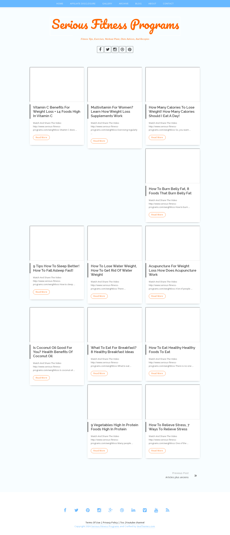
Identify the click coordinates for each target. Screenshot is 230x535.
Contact (168, 3)
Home (59, 3)
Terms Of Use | (94, 522)
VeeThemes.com (146, 526)
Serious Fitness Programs (105, 526)
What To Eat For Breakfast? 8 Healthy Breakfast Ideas (114, 350)
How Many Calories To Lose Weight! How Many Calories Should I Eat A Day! (171, 111)
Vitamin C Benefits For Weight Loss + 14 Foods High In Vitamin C (56, 111)
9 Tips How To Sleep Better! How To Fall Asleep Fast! (56, 268)
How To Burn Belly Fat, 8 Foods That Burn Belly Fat (170, 191)
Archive (124, 3)
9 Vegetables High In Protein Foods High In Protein (114, 427)
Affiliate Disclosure (83, 3)
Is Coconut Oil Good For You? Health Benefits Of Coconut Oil (53, 352)
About (152, 3)
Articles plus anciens (177, 477)
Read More (41, 137)
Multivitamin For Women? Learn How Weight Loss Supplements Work (112, 111)
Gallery (107, 3)
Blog (138, 3)
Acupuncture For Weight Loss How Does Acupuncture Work (172, 270)
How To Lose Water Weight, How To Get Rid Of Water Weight (114, 270)
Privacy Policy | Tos (114, 522)
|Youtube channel (135, 522)
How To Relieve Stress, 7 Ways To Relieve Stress (169, 427)
